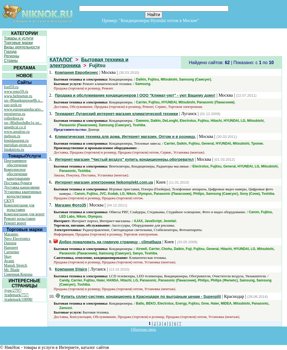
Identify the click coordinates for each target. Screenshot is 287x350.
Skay (8, 256)
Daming (10, 243)
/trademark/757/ (16, 295)
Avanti (9, 261)
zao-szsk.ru (12, 105)
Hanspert (11, 248)
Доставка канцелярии (22, 187)
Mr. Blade (11, 270)
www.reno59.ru (16, 91)
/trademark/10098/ (18, 299)
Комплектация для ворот (24, 214)
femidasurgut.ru (16, 140)
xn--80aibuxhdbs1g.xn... (23, 123)
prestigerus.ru (14, 114)
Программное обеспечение (16, 163)
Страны (11, 60)
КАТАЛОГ (61, 59)
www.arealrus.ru (17, 132)
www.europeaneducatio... (23, 109)
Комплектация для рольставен (19, 207)
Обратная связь (143, 329)
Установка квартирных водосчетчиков (22, 194)
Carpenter (11, 252)
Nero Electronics (17, 239)
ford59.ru (11, 87)
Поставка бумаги (18, 183)
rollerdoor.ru (13, 118)
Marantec (11, 234)
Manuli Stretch (15, 265)
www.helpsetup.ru (18, 96)
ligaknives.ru (14, 149)
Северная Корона (18, 274)
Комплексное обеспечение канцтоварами (17, 174)
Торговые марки (18, 42)
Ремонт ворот (15, 223)
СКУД (9, 201)
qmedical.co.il (15, 127)
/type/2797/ (13, 290)
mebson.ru (12, 136)
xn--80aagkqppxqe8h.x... (23, 100)
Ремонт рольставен (19, 219)
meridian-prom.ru (17, 145)
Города (10, 51)
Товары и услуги (18, 38)
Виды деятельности (22, 47)
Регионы (11, 56)
